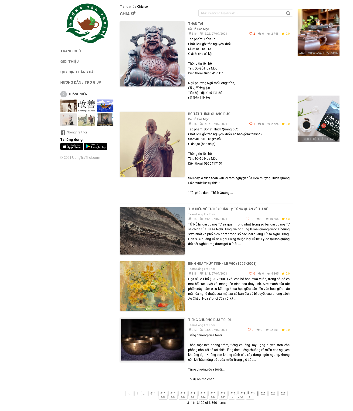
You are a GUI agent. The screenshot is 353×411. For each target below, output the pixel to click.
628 (163, 396)
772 (240, 396)
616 (172, 393)
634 (223, 396)
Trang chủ (127, 6)
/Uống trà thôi (73, 132)
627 (283, 393)
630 (183, 396)
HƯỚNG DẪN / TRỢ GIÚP (80, 82)
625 (263, 393)
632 (203, 396)
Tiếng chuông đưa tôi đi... (211, 320)
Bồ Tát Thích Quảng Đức (209, 114)
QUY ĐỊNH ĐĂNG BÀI (77, 72)
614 (152, 393)
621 (223, 393)
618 (192, 393)
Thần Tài (195, 24)
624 (253, 393)
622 (233, 393)
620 (212, 393)
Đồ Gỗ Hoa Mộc (198, 29)
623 (243, 393)
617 (182, 393)
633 (213, 396)
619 (202, 393)
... (144, 393)
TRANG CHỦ (70, 51)
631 (193, 396)
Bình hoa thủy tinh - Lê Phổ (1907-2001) (222, 264)
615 (162, 393)
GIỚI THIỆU (69, 61)
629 (173, 396)
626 (273, 393)
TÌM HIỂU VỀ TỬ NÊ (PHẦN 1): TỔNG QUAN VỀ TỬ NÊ (228, 209)
